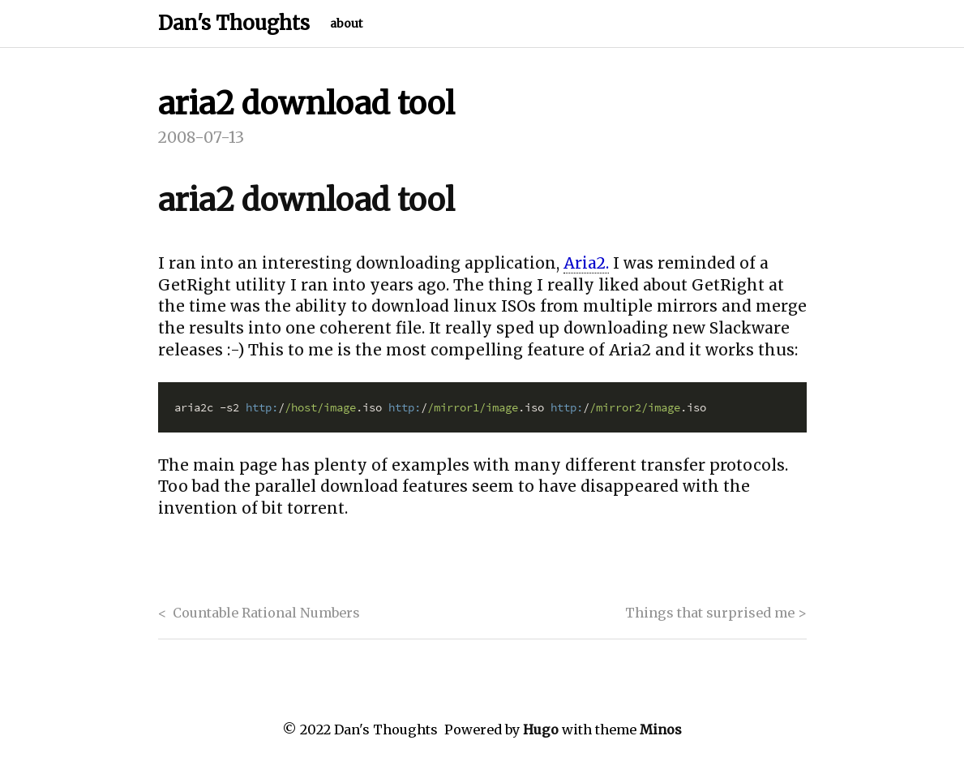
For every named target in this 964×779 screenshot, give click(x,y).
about (346, 23)
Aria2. (586, 263)
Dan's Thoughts (234, 23)
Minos (661, 729)
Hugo (541, 729)
